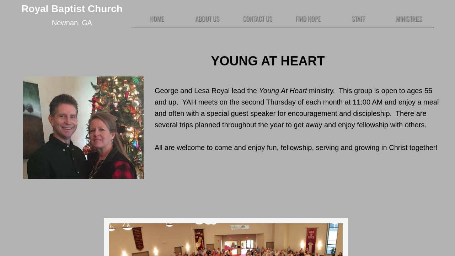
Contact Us (257, 18)
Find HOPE (307, 18)
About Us (207, 18)
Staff (358, 18)
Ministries (409, 18)
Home (157, 18)
